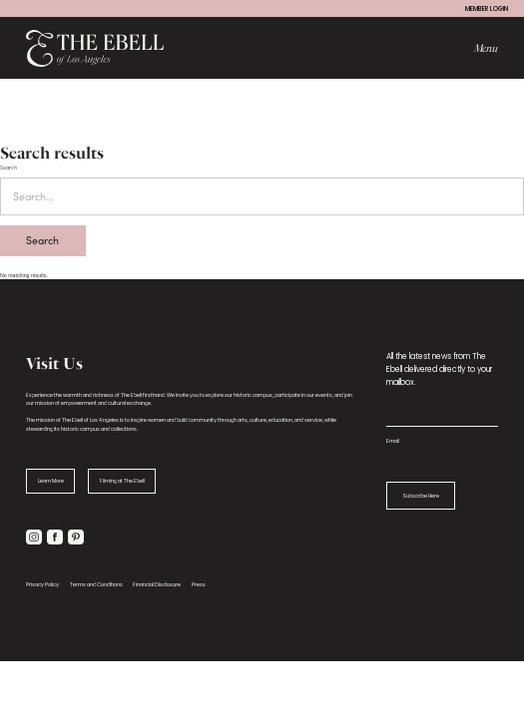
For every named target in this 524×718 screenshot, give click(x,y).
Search (8, 167)
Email (392, 441)
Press (199, 584)
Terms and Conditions (96, 584)
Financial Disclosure (157, 584)
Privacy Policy (42, 584)
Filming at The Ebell (122, 481)
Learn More (51, 481)
